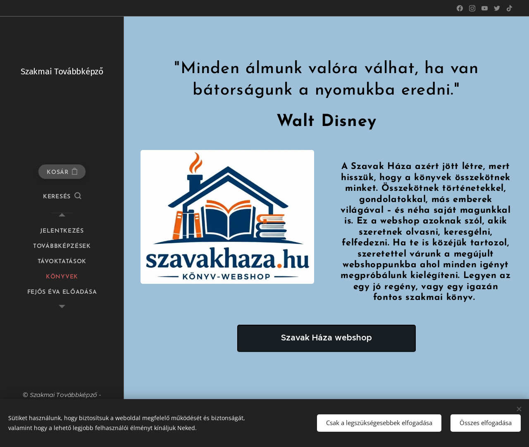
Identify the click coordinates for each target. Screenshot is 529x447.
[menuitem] (62, 231)
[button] (62, 197)
